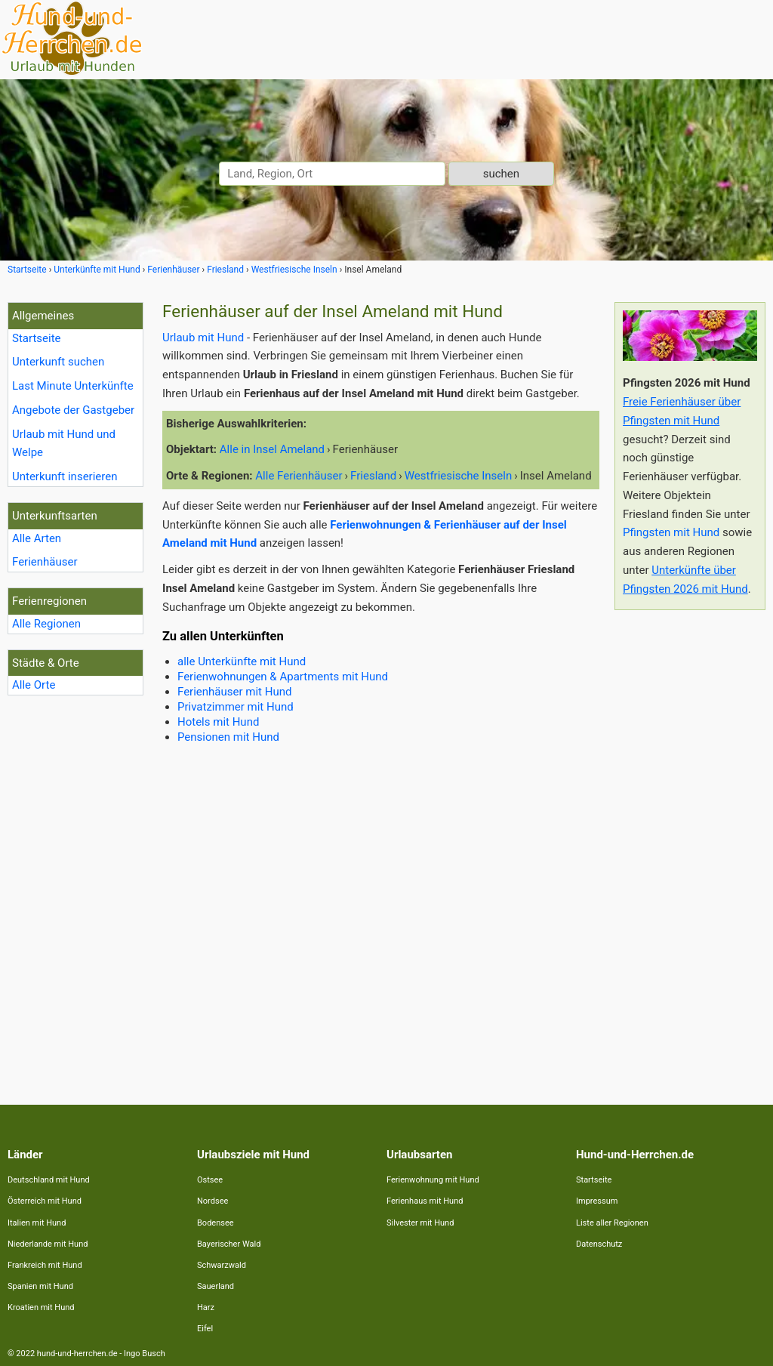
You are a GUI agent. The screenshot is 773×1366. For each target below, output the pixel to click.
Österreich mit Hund (45, 1201)
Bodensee (215, 1223)
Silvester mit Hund (420, 1223)
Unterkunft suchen (58, 361)
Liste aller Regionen (612, 1223)
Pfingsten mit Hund (671, 532)
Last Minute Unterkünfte (73, 386)
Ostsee (210, 1180)
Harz (205, 1307)
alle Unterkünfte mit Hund (241, 661)
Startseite (36, 338)
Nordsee (212, 1201)
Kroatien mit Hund (41, 1307)
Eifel (205, 1329)
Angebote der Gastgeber (73, 410)
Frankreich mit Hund (45, 1265)
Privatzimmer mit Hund (235, 707)
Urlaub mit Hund (203, 337)
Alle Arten (36, 538)
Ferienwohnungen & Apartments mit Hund (282, 676)
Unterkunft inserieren (64, 476)
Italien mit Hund (37, 1223)
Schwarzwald (221, 1265)
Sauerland (215, 1286)
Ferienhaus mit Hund (424, 1201)
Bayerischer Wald (228, 1244)
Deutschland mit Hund (49, 1180)
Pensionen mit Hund (228, 737)
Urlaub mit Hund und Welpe (63, 443)
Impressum (596, 1201)
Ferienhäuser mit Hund (234, 691)
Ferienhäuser (45, 562)
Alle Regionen (46, 624)
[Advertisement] (689, 848)
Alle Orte (33, 685)
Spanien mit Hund (40, 1286)
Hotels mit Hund (218, 722)
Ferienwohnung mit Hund (432, 1180)
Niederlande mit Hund (48, 1244)
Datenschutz (599, 1244)
